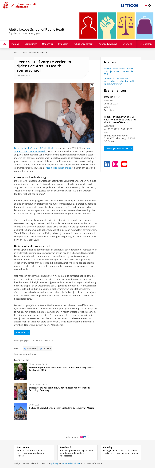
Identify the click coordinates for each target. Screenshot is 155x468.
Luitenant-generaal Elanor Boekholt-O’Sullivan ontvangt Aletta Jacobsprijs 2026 (61, 369)
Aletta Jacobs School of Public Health (30, 52)
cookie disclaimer (71, 463)
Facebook (31, 348)
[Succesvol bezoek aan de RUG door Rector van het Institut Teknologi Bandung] (20, 392)
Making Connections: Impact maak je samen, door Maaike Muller (118, 71)
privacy (54, 463)
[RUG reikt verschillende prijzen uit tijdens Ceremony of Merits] (20, 412)
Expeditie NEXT (113, 97)
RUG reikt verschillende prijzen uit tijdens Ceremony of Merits (61, 408)
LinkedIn (46, 348)
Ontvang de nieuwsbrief (119, 148)
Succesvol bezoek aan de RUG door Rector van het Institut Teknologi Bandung (59, 389)
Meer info (22, 332)
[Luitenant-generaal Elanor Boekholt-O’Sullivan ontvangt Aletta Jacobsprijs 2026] (20, 372)
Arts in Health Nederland (58, 167)
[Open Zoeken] (145, 44)
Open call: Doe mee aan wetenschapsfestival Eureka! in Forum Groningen (119, 81)
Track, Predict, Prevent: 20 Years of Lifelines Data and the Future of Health (120, 119)
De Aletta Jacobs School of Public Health (34, 148)
